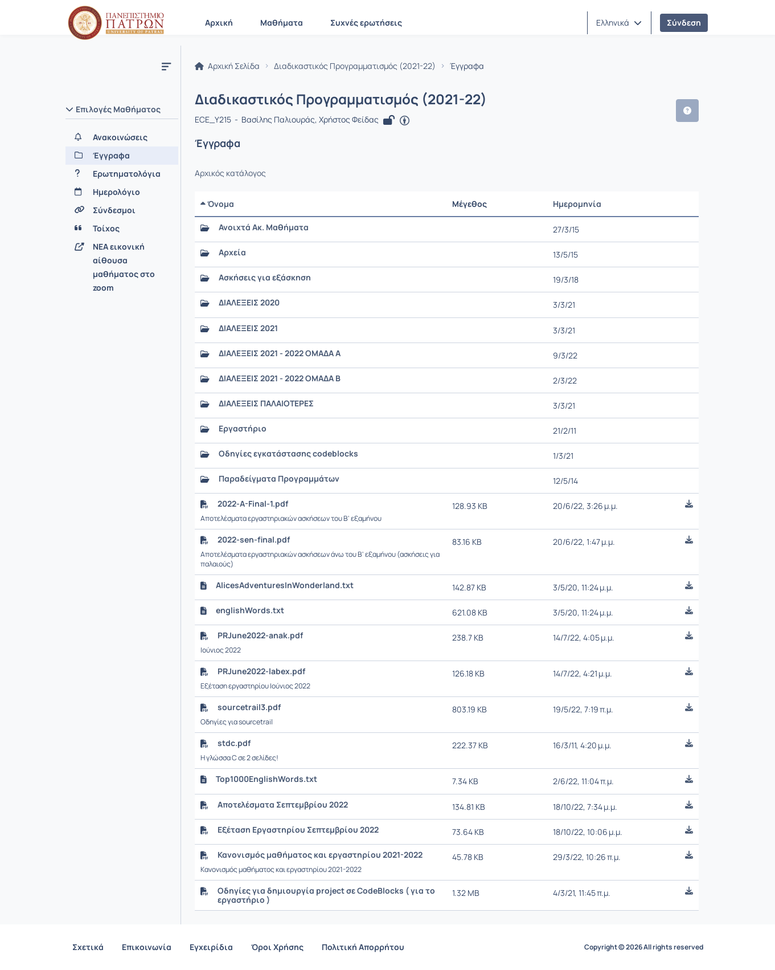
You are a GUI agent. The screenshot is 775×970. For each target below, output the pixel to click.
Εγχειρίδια (211, 947)
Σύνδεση (684, 22)
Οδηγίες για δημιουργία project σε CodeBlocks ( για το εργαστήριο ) (326, 895)
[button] (619, 23)
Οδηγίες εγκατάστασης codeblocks (288, 453)
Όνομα (217, 203)
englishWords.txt (250, 610)
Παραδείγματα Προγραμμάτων (279, 478)
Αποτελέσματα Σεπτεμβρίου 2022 (283, 804)
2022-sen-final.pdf (254, 539)
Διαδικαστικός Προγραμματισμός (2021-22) (355, 66)
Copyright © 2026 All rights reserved (643, 947)
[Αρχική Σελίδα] (116, 23)
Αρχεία (232, 252)
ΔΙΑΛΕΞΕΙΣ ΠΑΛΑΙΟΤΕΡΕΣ (266, 403)
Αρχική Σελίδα (227, 66)
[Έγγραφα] (121, 155)
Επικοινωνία (146, 947)
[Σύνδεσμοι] (121, 210)
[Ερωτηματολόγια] (121, 174)
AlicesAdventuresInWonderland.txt (285, 585)
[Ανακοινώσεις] (121, 137)
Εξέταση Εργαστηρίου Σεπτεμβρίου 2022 (298, 829)
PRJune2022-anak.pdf (260, 635)
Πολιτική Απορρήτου (363, 947)
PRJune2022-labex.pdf (261, 671)
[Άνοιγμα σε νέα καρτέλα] (404, 120)
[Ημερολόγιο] (121, 192)
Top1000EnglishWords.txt (266, 779)
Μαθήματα (281, 22)
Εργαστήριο (242, 428)
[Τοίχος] (121, 228)
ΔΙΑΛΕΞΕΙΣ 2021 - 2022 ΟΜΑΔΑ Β (280, 378)
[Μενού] (166, 66)
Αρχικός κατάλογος (230, 173)
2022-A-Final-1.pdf (253, 503)
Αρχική (219, 22)
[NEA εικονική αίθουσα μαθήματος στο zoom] (121, 267)
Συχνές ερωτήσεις (366, 22)
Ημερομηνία (577, 203)
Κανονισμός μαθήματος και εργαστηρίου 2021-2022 (320, 854)
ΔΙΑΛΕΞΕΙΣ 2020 (249, 302)
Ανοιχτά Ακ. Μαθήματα (264, 227)
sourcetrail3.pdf (249, 707)
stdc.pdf (234, 743)
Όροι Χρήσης (277, 947)
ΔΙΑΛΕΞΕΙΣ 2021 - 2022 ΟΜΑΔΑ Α (280, 353)
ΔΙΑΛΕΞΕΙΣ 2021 (248, 328)
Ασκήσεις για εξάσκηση (265, 277)
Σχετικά (88, 947)
